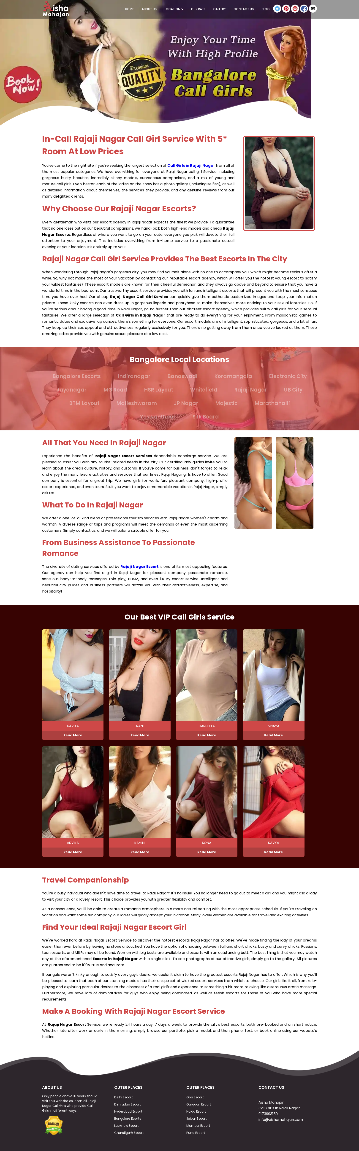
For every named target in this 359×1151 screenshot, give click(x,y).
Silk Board (206, 416)
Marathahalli (272, 403)
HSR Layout (158, 389)
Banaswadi (182, 376)
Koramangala (233, 376)
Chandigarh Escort (129, 1132)
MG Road (115, 389)
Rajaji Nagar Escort (139, 566)
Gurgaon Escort (198, 1104)
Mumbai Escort (198, 1125)
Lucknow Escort (126, 1125)
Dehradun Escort (127, 1104)
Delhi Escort (123, 1097)
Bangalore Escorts (76, 376)
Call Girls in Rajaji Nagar (191, 165)
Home (129, 9)
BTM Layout (84, 403)
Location (173, 9)
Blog (265, 9)
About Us (149, 9)
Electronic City (288, 376)
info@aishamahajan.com (280, 1119)
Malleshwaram (136, 403)
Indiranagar (134, 376)
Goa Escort (195, 1097)
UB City (293, 389)
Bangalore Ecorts (127, 1118)
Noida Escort (196, 1111)
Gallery (219, 9)
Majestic (226, 403)
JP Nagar (186, 403)
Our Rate (198, 9)
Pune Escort (195, 1132)
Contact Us (244, 9)
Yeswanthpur (158, 416)
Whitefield (203, 389)
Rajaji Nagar (250, 389)
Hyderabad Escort (128, 1111)
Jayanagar (72, 389)
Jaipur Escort (196, 1118)
